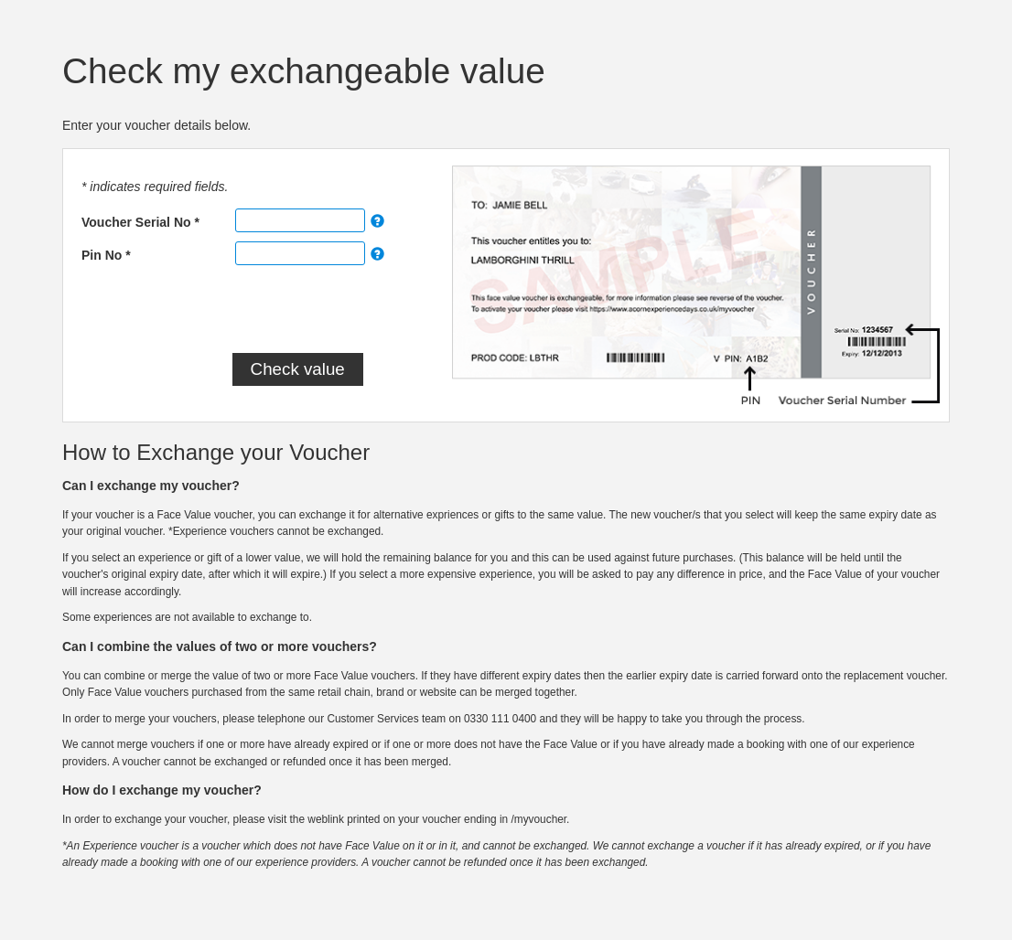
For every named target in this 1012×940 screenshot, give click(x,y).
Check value (298, 369)
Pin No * (106, 255)
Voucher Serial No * (140, 222)
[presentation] (242, 310)
